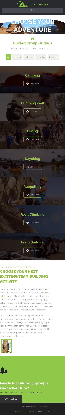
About (40, 411)
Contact (55, 411)
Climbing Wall (32, 103)
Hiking (32, 131)
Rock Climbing (33, 214)
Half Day (28, 57)
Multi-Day (40, 57)
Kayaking (32, 159)
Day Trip (17, 57)
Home (9, 411)
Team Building (32, 242)
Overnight (53, 57)
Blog (47, 411)
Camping (32, 75)
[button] (32, 83)
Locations (30, 411)
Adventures (19, 411)
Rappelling (33, 187)
